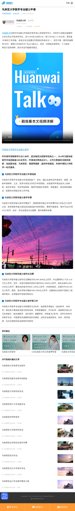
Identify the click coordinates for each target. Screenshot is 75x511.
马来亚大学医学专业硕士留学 (15, 149)
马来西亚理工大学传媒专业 (13, 404)
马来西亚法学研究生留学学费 (14, 443)
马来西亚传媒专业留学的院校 (14, 378)
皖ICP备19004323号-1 (37, 498)
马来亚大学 (7, 33)
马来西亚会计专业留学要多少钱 (15, 481)
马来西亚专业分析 (9, 372)
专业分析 (16, 14)
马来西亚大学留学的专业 (12, 391)
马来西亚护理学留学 (10, 417)
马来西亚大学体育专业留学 (13, 366)
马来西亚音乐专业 (9, 455)
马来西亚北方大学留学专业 (13, 468)
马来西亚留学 (6, 14)
